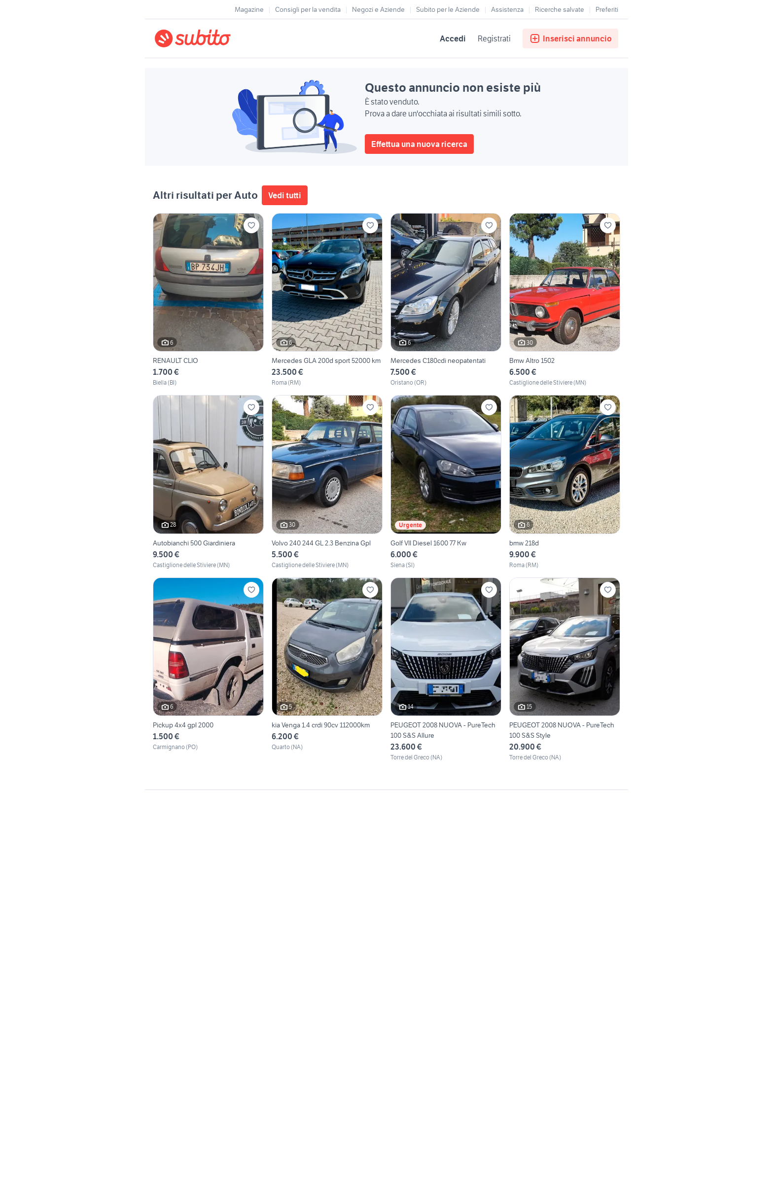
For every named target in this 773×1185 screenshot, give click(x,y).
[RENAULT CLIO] (208, 300)
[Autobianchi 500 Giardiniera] (208, 482)
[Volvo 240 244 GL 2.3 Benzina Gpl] (327, 482)
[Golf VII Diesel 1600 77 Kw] (445, 482)
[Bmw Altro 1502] (564, 300)
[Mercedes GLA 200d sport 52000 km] (327, 300)
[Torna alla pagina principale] (211, 38)
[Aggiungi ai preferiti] (251, 225)
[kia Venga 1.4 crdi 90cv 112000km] (327, 669)
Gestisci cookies (179, 940)
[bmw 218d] (564, 482)
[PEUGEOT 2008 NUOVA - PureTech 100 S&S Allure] (445, 669)
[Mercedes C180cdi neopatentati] (445, 300)
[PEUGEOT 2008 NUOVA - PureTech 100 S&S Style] (564, 669)
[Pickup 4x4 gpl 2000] (208, 669)
